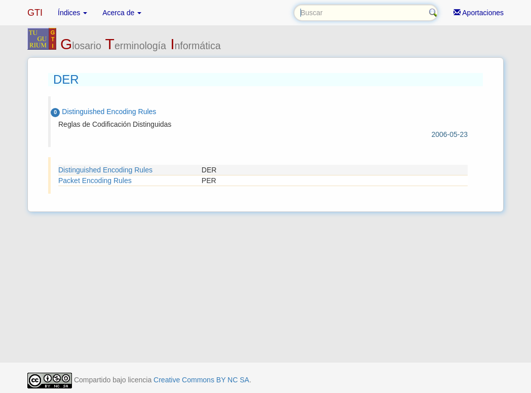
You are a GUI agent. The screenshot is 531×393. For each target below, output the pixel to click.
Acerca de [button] (121, 13)
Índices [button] (72, 13)
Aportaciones (478, 13)
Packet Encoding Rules (95, 180)
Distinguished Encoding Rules (105, 170)
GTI (35, 13)
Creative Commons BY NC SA (201, 380)
